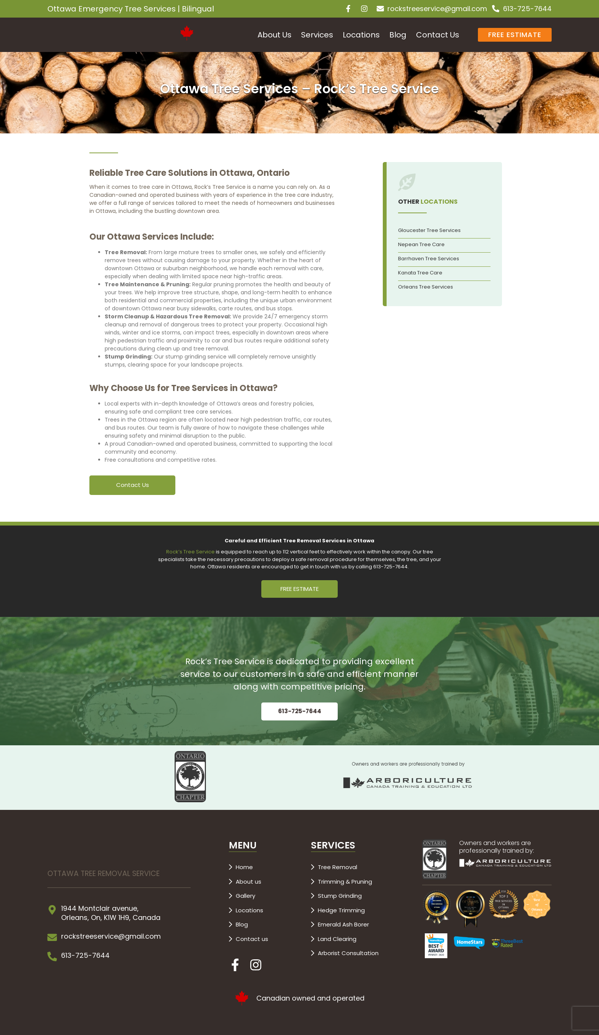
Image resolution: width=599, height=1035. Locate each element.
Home (244, 867)
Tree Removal (337, 867)
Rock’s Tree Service (190, 551)
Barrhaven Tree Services (428, 258)
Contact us (252, 939)
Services (317, 34)
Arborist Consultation (348, 953)
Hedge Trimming (341, 910)
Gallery (245, 896)
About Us (274, 34)
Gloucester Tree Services (429, 230)
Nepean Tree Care (421, 244)
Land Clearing (337, 939)
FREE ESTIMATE (299, 589)
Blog (397, 34)
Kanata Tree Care (420, 272)
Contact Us (437, 34)
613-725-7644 (299, 711)
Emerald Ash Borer (343, 924)
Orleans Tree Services (425, 286)
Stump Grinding (340, 896)
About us (248, 882)
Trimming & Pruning (345, 882)
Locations (361, 34)
